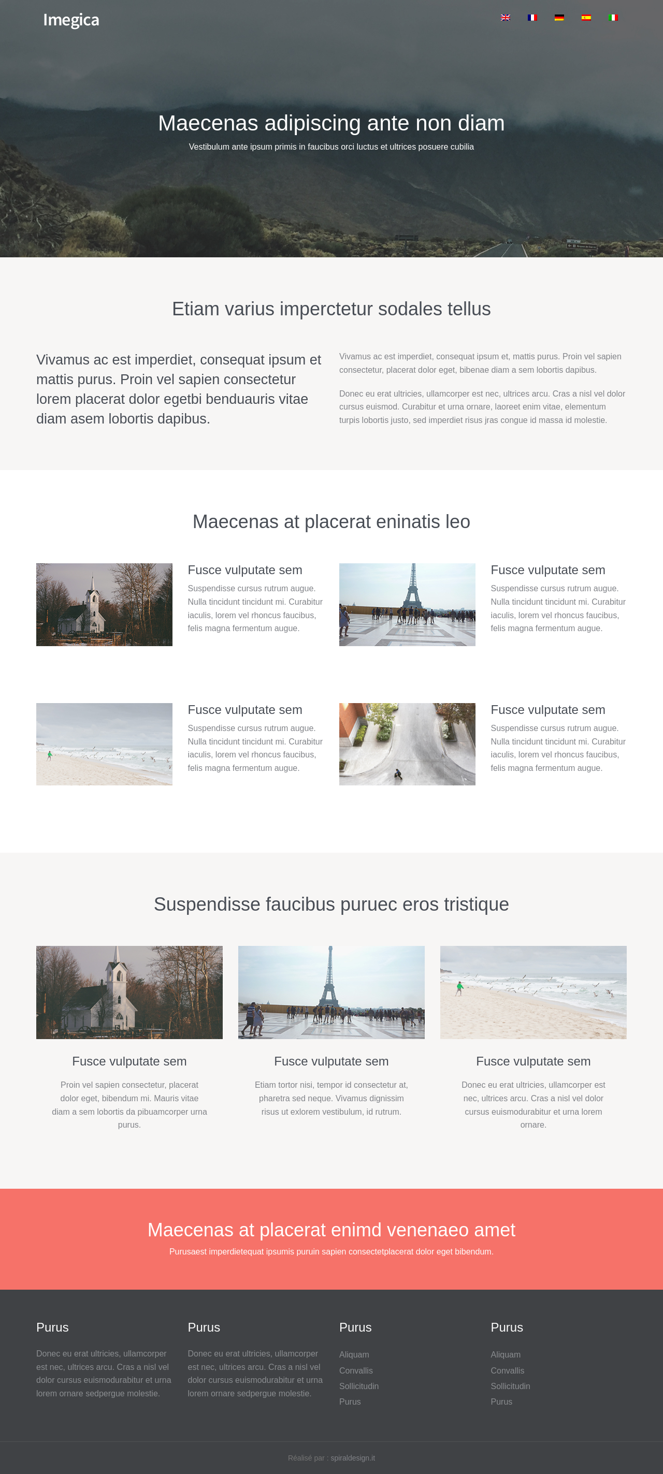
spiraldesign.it (352, 1458)
